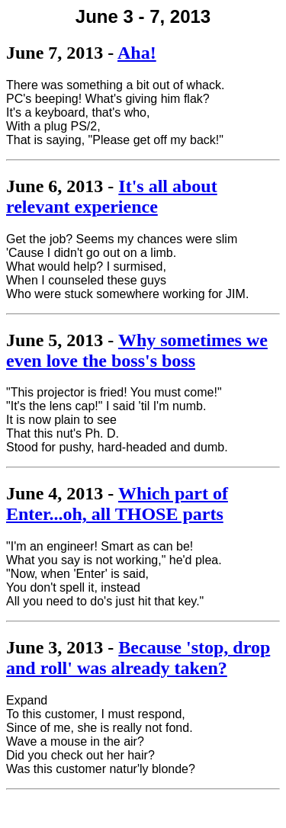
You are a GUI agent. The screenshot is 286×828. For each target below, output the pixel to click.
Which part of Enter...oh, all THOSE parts (117, 503)
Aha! (136, 53)
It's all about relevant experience (111, 196)
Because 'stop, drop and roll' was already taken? (138, 657)
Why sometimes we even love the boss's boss (137, 350)
